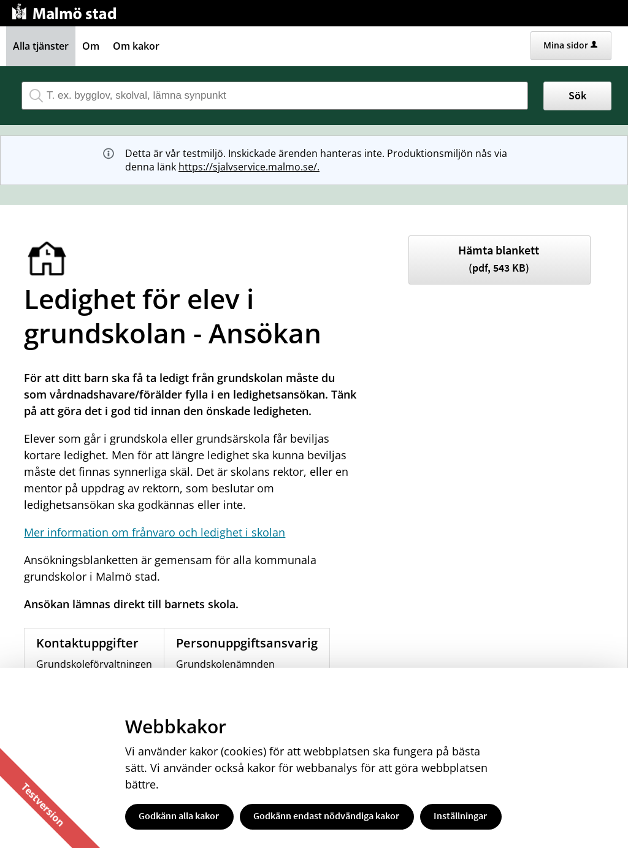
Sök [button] (577, 95)
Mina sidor (570, 45)
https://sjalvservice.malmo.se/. (249, 167)
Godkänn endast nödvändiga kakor (326, 815)
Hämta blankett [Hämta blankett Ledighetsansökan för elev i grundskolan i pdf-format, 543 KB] (498, 258)
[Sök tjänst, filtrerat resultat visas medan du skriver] (274, 96)
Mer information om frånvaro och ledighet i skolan (154, 532)
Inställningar (460, 815)
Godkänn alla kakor (179, 815)
